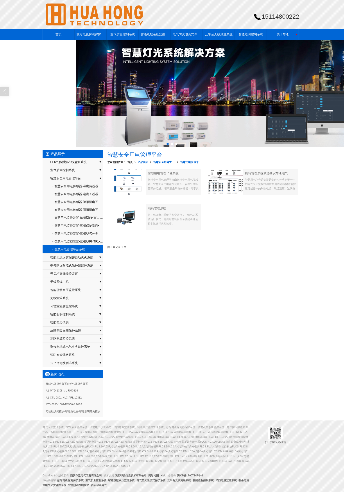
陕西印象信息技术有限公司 (131, 475)
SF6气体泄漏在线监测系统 (68, 162)
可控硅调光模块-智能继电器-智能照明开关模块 (73, 411)
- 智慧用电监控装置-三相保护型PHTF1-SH (77, 225)
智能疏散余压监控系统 (155, 34)
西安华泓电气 (99, 485)
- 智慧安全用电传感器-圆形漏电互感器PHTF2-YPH (77, 210)
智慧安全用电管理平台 (165, 162)
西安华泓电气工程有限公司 (86, 475)
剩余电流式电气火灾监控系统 (70, 346)
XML (163, 475)
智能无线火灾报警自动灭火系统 (71, 257)
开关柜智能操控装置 (64, 273)
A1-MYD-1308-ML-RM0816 (62, 390)
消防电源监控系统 (62, 338)
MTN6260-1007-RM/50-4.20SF (64, 404)
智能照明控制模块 (78, 485)
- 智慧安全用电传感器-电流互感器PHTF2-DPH (77, 194)
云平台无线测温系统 (219, 34)
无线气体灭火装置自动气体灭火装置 (67, 383)
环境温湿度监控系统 (64, 306)
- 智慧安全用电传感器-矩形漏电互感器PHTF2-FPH (77, 202)
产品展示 (143, 162)
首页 (59, 34)
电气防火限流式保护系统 (187, 34)
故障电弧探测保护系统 (91, 34)
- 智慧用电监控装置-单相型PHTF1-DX (77, 217)
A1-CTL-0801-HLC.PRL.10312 (64, 397)
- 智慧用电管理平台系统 (68, 249)
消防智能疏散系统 (62, 355)
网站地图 (153, 475)
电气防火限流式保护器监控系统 (71, 265)
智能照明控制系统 (250, 34)
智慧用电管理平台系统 (192, 162)
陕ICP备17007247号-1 (190, 475)
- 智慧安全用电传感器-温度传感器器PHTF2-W (77, 186)
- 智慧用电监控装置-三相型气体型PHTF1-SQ (77, 233)
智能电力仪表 (59, 322)
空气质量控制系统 (122, 34)
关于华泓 (283, 34)
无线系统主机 (59, 282)
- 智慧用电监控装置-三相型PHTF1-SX (77, 241)
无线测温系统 (59, 298)
